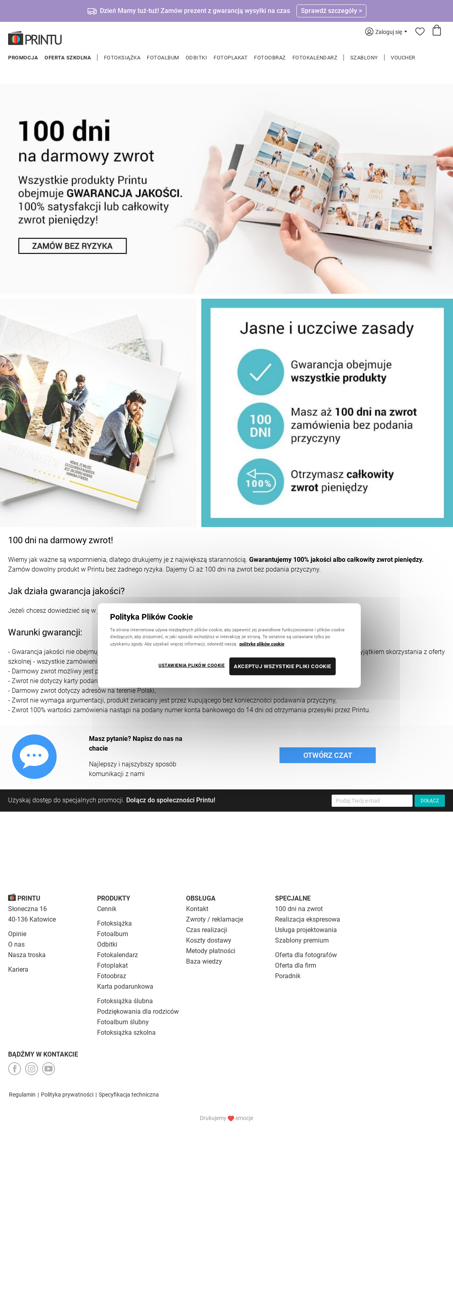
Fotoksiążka (122, 58)
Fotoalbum (163, 58)
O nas (16, 944)
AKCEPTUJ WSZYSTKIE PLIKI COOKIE (282, 666)
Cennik (106, 909)
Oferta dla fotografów (306, 955)
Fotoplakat (231, 58)
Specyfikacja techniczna (129, 1094)
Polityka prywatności (67, 1094)
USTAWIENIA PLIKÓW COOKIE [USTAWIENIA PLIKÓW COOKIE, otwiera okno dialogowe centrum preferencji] (192, 665)
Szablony (364, 58)
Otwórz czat (327, 755)
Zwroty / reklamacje (214, 919)
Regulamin (22, 1094)
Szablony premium (302, 940)
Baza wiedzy (204, 961)
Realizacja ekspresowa (307, 919)
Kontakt (197, 909)
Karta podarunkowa (125, 986)
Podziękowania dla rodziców (138, 1011)
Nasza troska (27, 955)
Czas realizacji (206, 930)
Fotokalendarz (315, 58)
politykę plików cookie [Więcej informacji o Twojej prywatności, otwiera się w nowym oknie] (261, 643)
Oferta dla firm (295, 965)
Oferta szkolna (67, 58)
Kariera (18, 969)
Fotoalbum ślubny (123, 1022)
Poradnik (288, 976)
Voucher (403, 58)
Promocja (23, 58)
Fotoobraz (270, 58)
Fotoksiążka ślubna (125, 1001)
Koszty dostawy (208, 940)
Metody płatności (210, 951)
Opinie (17, 934)
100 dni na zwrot (299, 909)
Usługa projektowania (306, 930)
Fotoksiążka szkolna (126, 1032)
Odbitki (196, 58)
